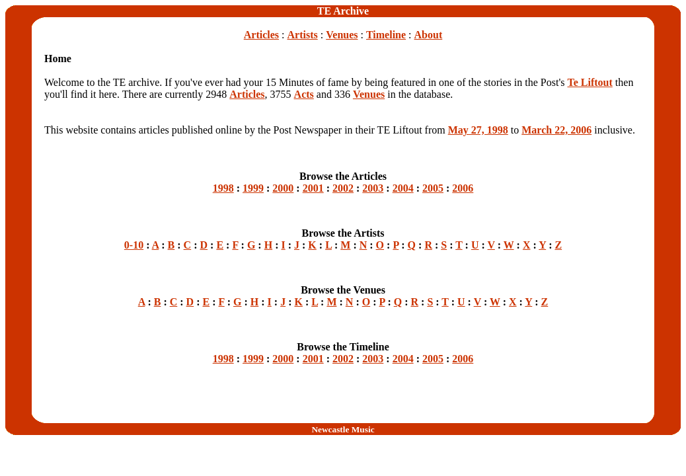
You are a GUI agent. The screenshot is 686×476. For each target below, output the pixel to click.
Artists (302, 34)
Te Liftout (590, 82)
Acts (304, 94)
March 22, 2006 (556, 130)
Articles (261, 34)
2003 (372, 188)
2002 (343, 188)
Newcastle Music (342, 429)
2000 (282, 188)
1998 (223, 188)
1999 (253, 188)
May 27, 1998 (478, 130)
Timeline (386, 34)
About (428, 34)
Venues (342, 34)
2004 (403, 188)
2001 (313, 188)
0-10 (133, 245)
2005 (432, 188)
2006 (462, 188)
